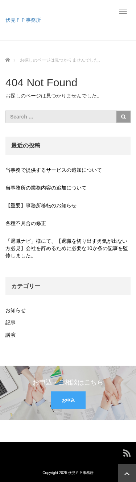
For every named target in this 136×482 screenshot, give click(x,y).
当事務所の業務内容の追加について (46, 188)
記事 (10, 322)
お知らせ (15, 310)
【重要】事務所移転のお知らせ (41, 205)
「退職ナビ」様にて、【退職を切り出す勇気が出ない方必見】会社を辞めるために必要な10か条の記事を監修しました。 (66, 248)
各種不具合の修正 (25, 223)
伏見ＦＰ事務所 (23, 20)
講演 (10, 335)
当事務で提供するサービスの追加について (53, 170)
